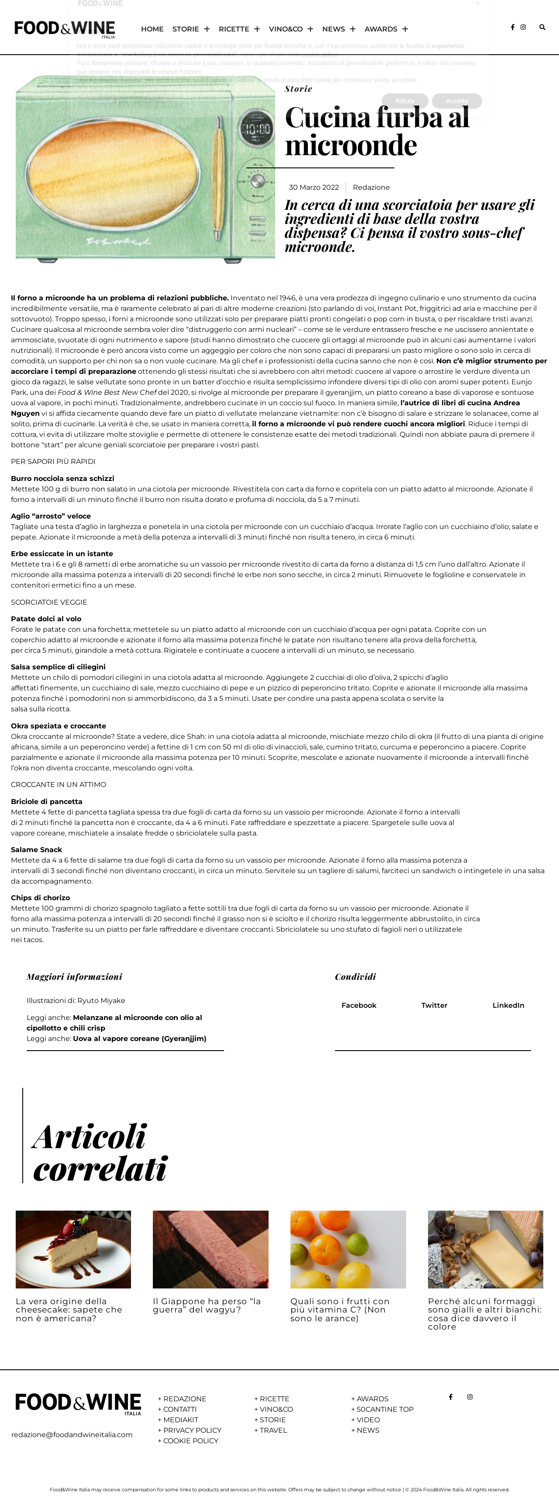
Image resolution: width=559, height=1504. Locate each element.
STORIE (191, 29)
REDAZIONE (185, 1399)
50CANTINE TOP (385, 1409)
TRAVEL (273, 1430)
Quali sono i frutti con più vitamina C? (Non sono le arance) (340, 1309)
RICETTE (239, 29)
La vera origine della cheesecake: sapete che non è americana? (69, 1309)
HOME (152, 29)
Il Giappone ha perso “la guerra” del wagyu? (207, 1305)
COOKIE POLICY (190, 1441)
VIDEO (368, 1420)
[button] (542, 27)
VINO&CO (291, 29)
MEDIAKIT (180, 1420)
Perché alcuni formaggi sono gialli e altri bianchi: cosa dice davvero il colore (485, 1314)
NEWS (339, 29)
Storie (299, 88)
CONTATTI (180, 1409)
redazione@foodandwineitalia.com (72, 1435)
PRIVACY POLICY (192, 1430)
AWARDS (386, 29)
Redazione (371, 187)
